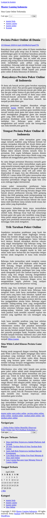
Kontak (9, 28)
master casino (11, 23)
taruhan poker (17, 416)
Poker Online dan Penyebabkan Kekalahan (19, 430)
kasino (13, 108)
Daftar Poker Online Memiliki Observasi (18, 428)
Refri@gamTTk (32, 45)
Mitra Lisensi (13, 339)
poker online (6, 416)
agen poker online (19, 413)
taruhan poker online (32, 416)
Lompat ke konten (8, 2)
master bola (10, 21)
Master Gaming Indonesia (14, 7)
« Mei (3, 491)
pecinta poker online (35, 413)
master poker (11, 26)
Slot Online (10, 507)
